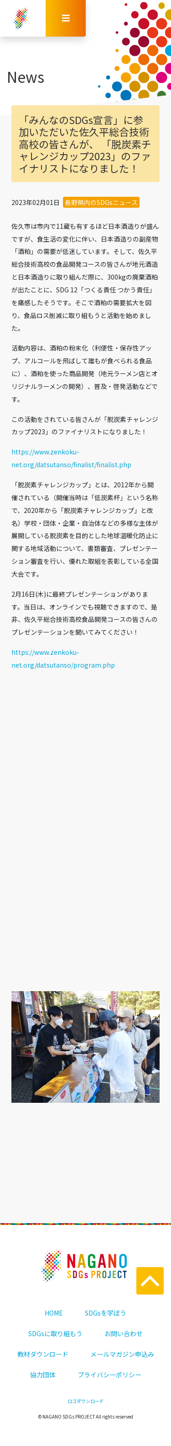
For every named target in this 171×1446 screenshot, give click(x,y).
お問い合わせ (123, 1333)
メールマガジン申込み (122, 1354)
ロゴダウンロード (85, 1400)
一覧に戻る (86, 929)
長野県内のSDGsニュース (101, 202)
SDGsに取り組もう (55, 1333)
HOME (54, 1312)
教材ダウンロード (42, 1354)
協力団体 (43, 1374)
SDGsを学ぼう (105, 1312)
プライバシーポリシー (109, 1374)
